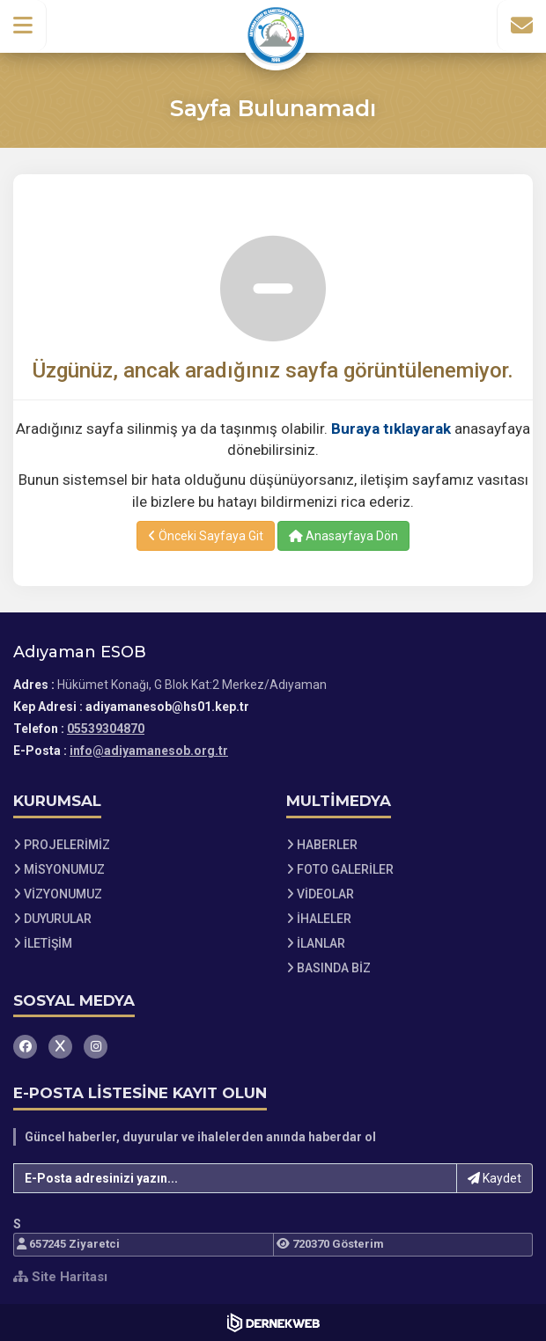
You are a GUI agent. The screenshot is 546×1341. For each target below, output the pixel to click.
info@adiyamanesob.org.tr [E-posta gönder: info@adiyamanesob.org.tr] (149, 751)
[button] (23, 25)
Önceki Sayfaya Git (205, 536)
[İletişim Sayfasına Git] (521, 25)
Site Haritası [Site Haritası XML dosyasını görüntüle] (60, 1277)
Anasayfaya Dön (343, 536)
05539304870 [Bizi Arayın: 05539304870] (105, 729)
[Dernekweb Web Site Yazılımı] (273, 1322)
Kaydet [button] (494, 1178)
